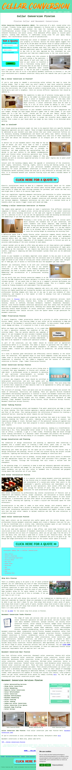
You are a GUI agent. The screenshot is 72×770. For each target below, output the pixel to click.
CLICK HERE (66, 644)
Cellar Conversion (30, 756)
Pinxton (17, 299)
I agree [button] (42, 765)
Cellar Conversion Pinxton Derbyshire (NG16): (18, 25)
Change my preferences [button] (57, 765)
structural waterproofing (53, 625)
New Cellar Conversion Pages (13, 756)
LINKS (49, 12)
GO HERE (10, 611)
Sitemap (2, 756)
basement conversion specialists (58, 478)
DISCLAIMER (67, 12)
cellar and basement (21, 168)
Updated (23, 756)
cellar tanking (35, 623)
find (7, 655)
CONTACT (60, 12)
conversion (46, 109)
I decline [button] (48, 765)
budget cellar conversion (61, 623)
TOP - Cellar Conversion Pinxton (13, 742)
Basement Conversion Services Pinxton (22, 680)
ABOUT (54, 12)
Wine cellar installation (11, 493)
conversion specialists (34, 305)
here (54, 674)
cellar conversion (38, 308)
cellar (64, 25)
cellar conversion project (25, 676)
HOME (45, 12)
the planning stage (11, 465)
